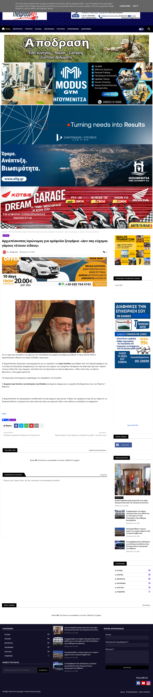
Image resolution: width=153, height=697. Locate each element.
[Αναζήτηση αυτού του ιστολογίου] (20, 670)
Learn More (125, 6)
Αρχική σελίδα (8, 232)
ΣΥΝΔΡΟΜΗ (133, 592)
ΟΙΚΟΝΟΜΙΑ (49, 29)
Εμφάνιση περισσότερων (97, 450)
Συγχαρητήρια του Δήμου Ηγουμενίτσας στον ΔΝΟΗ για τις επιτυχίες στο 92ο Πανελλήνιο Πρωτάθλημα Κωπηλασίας (137, 515)
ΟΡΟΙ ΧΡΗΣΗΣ (144, 692)
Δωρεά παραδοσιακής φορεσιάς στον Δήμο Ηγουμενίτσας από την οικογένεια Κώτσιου (131, 501)
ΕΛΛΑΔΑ (38, 29)
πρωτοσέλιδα (132, 425)
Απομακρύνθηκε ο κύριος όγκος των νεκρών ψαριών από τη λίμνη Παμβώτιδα (138, 531)
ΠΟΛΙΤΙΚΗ (61, 29)
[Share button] (41, 426)
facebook (125, 445)
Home (7, 29)
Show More (146, 605)
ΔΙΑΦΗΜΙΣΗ (86, 29)
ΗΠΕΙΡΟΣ (29, 29)
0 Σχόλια (103, 475)
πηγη (4, 414)
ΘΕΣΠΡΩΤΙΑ (18, 29)
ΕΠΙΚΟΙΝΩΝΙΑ (73, 29)
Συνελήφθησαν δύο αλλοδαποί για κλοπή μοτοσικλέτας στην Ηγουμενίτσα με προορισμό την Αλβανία (138, 545)
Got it (135, 6)
